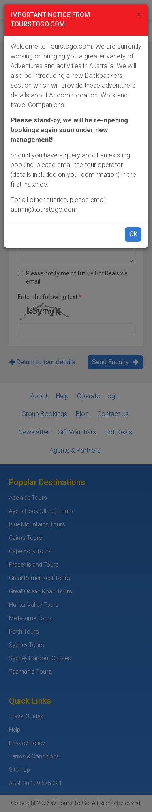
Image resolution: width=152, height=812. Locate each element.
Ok (133, 234)
